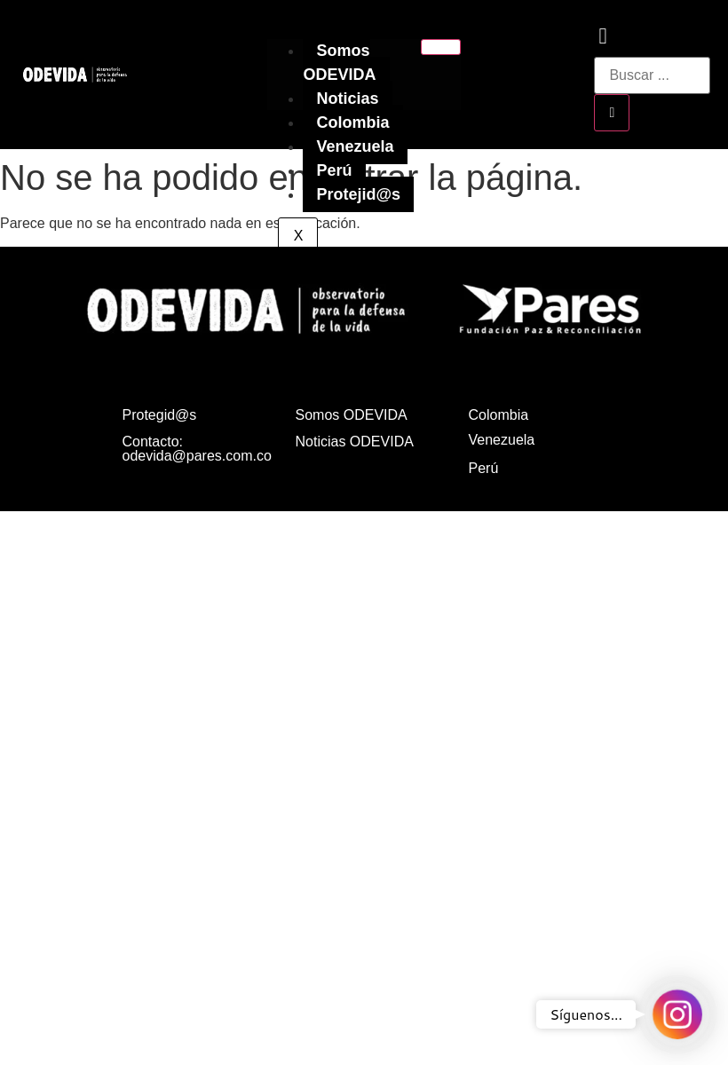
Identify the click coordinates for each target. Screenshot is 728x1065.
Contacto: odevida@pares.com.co (197, 448)
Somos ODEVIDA (339, 62)
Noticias (347, 98)
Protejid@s (358, 194)
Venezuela (354, 146)
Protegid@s (160, 414)
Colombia (352, 122)
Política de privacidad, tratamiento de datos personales (542, 542)
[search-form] (652, 75)
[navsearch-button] (602, 38)
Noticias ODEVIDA (355, 441)
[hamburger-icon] (441, 47)
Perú (334, 170)
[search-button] (611, 112)
